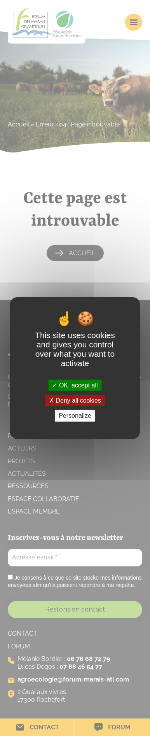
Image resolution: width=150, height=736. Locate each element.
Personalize (75, 415)
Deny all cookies (75, 400)
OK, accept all (75, 385)
